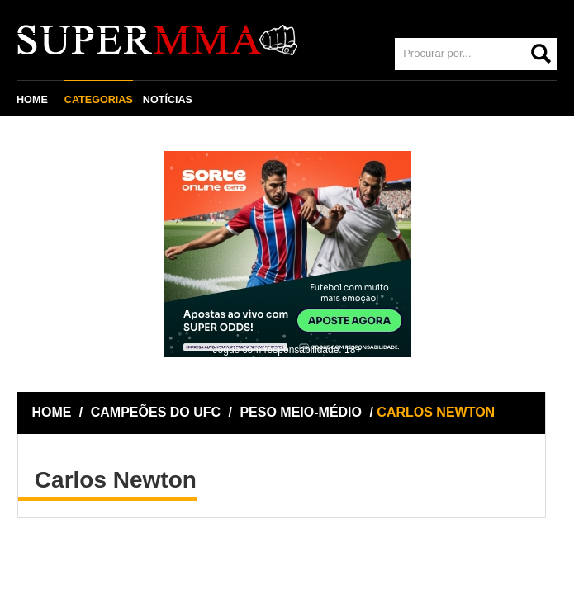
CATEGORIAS (98, 100)
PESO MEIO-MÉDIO (301, 412)
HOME (32, 100)
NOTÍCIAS (167, 100)
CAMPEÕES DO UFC (156, 412)
